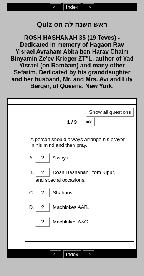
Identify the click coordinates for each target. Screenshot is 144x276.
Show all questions (110, 112)
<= (55, 7)
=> (88, 7)
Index (72, 7)
